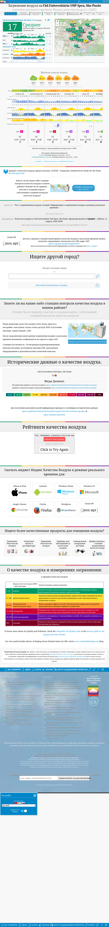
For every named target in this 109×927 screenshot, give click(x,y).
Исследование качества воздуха (20, 807)
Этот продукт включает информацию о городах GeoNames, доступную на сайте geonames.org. (61, 819)
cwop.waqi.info (60, 831)
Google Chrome (19, 567)
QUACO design (51, 854)
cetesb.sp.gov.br (16, 173)
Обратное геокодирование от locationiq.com (63, 844)
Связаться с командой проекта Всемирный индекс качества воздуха (22, 799)
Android (42, 549)
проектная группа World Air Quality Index (72, 773)
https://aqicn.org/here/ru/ (54, 214)
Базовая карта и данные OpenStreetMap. (62, 847)
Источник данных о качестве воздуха (21, 826)
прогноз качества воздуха (16, 830)
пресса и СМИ (11, 802)
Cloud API (89, 567)
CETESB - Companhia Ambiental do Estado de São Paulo (55, 872)
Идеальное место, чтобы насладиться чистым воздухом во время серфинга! (63, 850)
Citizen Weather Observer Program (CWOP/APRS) (55, 870)
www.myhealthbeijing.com (86, 758)
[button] (85, 42)
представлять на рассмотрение (74, 894)
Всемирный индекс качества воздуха (62, 771)
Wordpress (66, 567)
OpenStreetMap (92, 55)
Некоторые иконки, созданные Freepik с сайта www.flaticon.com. (63, 840)
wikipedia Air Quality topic (68, 748)
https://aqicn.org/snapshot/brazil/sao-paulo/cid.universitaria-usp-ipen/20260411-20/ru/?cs (55, 225)
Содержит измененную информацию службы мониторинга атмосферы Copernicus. (63, 835)
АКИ (19, 20)
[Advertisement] (54, 308)
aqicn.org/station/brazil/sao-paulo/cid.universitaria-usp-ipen (74, 417)
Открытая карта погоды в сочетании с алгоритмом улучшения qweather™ (60, 825)
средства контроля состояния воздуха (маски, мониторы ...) (23, 833)
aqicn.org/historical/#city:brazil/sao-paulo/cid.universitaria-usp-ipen (71, 414)
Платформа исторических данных (19, 840)
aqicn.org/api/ (91, 246)
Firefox (42, 567)
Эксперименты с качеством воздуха (20, 814)
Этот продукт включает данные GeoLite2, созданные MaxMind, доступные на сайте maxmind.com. (61, 812)
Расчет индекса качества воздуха (19, 828)
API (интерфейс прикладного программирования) (16, 837)
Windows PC (89, 549)
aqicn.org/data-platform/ (54, 444)
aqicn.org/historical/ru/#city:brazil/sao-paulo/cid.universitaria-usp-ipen (53, 440)
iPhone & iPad (19, 549)
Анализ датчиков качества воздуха (20, 816)
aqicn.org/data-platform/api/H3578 (64, 243)
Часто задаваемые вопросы (18, 820)
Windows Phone (66, 549)
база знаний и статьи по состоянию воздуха (23, 812)
